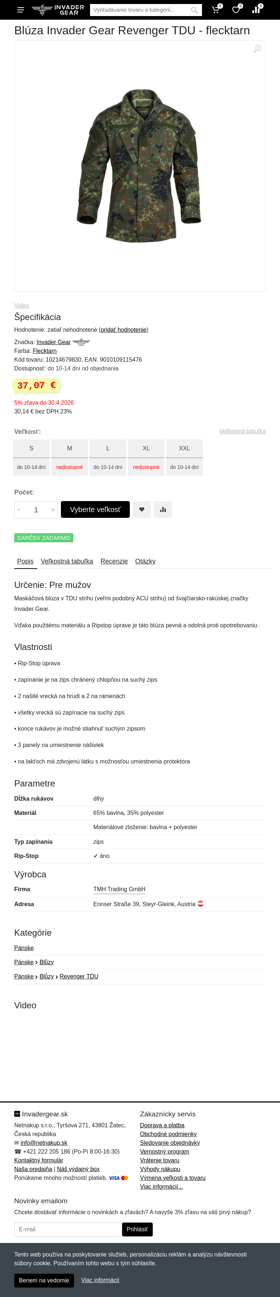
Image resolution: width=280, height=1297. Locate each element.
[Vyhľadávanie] (138, 10)
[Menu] (20, 9)
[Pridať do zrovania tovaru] (163, 509)
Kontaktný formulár (38, 1160)
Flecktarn (45, 351)
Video (21, 306)
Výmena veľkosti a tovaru (173, 1178)
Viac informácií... (161, 1187)
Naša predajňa (33, 1169)
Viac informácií (100, 1280)
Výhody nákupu (160, 1169)
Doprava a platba (162, 1125)
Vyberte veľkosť (95, 509)
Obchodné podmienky (168, 1134)
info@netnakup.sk (43, 1143)
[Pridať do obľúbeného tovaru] (142, 509)
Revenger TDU (79, 976)
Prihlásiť (137, 1229)
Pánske (24, 948)
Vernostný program (164, 1151)
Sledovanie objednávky (170, 1143)
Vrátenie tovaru (159, 1160)
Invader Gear (53, 342)
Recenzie (114, 561)
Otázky (145, 561)
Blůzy (46, 962)
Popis (25, 561)
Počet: (24, 492)
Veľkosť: (27, 431)
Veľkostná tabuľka (242, 431)
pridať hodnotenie (123, 330)
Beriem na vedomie (44, 1280)
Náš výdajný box (78, 1169)
